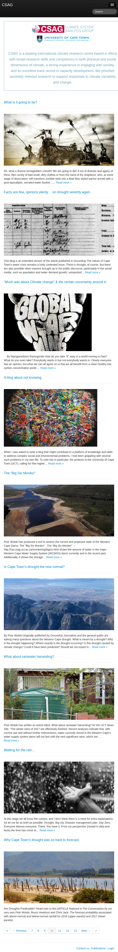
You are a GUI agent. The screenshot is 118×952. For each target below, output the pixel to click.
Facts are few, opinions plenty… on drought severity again (47, 192)
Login (111, 948)
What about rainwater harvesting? (29, 657)
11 (59, 930)
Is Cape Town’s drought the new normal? (34, 567)
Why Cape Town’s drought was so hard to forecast (41, 840)
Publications (98, 948)
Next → (86, 930)
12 (67, 930)
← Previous (20, 930)
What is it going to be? (20, 102)
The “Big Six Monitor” (19, 473)
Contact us (82, 948)
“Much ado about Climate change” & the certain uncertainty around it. (55, 282)
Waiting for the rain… (19, 750)
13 (75, 930)
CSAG (7, 5)
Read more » (64, 182)
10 (51, 930)
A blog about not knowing (23, 377)
